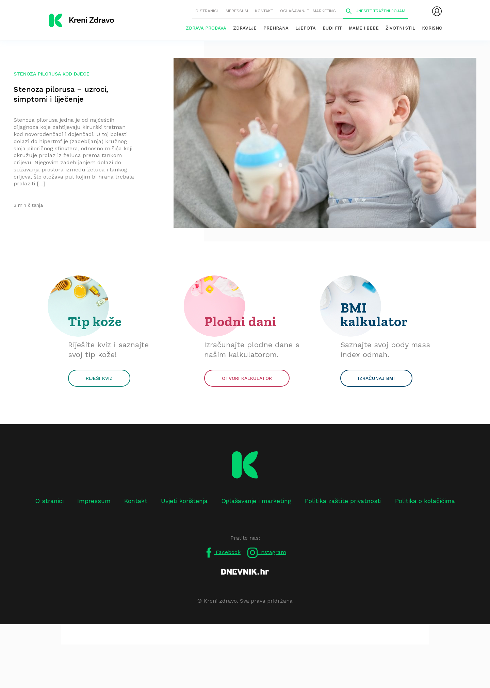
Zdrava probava (206, 28)
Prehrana (276, 28)
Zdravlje (245, 28)
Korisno (432, 28)
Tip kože (95, 321)
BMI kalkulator (374, 315)
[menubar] (436, 11)
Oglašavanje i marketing (308, 11)
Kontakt (264, 11)
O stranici (206, 11)
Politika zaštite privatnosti (343, 500)
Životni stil (400, 28)
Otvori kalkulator (247, 378)
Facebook (222, 553)
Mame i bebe (364, 28)
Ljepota (305, 28)
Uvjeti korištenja (184, 500)
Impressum (236, 11)
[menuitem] (436, 11)
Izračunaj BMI (376, 378)
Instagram (266, 553)
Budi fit (332, 28)
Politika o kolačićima (425, 500)
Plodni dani (240, 321)
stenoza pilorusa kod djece (51, 73)
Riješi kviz (99, 378)
